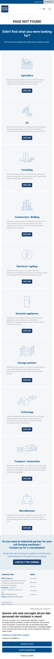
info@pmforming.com (15, 597)
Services (33, 586)
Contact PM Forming (27, 561)
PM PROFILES (49, 2)
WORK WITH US (6, 602)
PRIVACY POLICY (7, 605)
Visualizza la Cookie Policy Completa (15, 635)
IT (40, 9)
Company (33, 578)
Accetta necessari (27, 650)
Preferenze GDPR (27, 656)
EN (44, 9)
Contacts (33, 594)
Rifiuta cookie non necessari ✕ (40, 609)
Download (33, 590)
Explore (27, 91)
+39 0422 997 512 (10, 594)
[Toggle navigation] (50, 9)
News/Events (38, 2)
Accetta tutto (27, 644)
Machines (33, 582)
